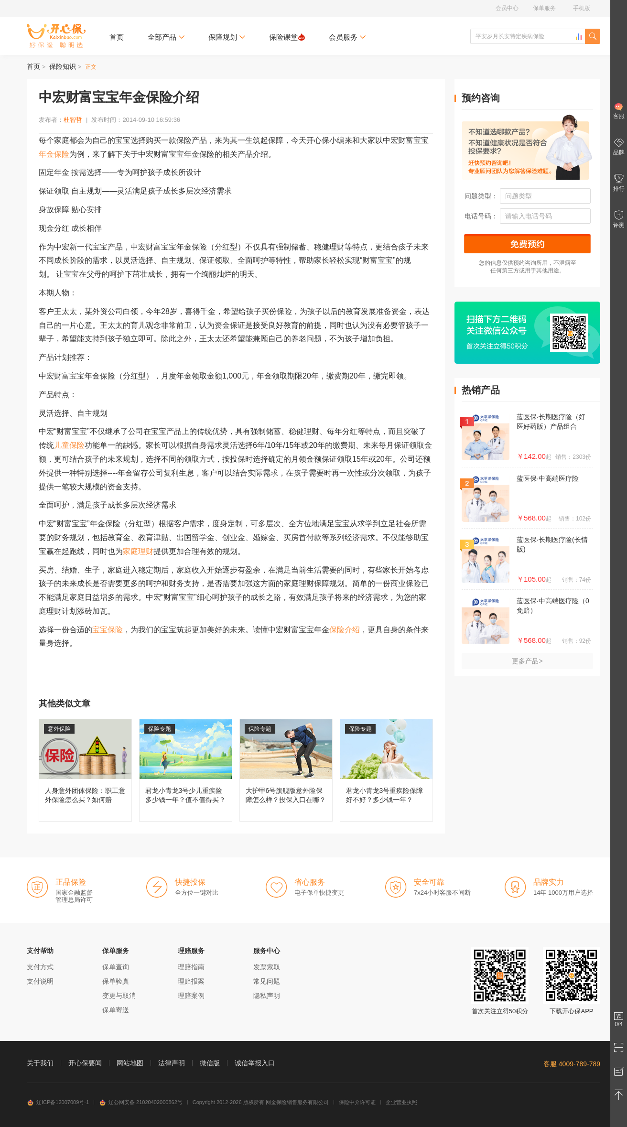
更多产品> (527, 661)
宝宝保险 (107, 630)
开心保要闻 (85, 1063)
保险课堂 (287, 37)
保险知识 (62, 66)
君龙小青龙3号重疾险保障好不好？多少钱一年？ (386, 770)
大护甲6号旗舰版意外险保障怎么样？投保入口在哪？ (286, 770)
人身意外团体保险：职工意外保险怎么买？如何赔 (85, 770)
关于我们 (40, 1063)
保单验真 (115, 981)
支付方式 (40, 967)
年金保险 (54, 154)
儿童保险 (69, 445)
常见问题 (266, 981)
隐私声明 (266, 995)
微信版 (210, 1063)
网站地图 (130, 1063)
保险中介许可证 (357, 1102)
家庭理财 (138, 551)
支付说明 (40, 981)
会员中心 (507, 8)
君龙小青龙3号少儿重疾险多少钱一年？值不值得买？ (186, 770)
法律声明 (171, 1063)
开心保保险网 (56, 36)
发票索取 (266, 967)
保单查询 (115, 967)
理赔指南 (191, 967)
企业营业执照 (401, 1102)
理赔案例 (191, 995)
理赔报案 (191, 981)
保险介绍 (344, 630)
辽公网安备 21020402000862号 (141, 1102)
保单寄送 (115, 1010)
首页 (116, 37)
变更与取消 (119, 995)
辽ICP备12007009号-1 (58, 1102)
